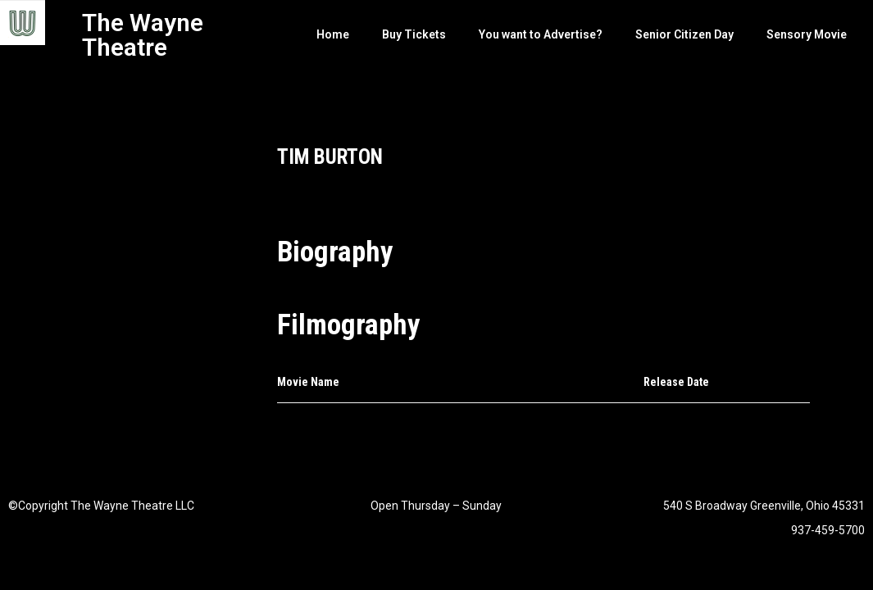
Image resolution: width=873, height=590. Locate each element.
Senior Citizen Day (684, 34)
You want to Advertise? (540, 34)
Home (332, 34)
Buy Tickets (414, 34)
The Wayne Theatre (142, 34)
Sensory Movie (806, 34)
